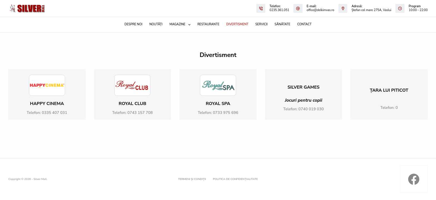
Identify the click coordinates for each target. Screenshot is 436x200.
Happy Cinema (47, 104)
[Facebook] (414, 179)
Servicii (261, 24)
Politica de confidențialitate (235, 179)
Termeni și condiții (192, 179)
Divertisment (237, 24)
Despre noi (134, 24)
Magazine (181, 24)
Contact (304, 24)
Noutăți (155, 24)
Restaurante (208, 24)
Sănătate (282, 24)
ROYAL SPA (218, 104)
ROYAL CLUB (132, 104)
